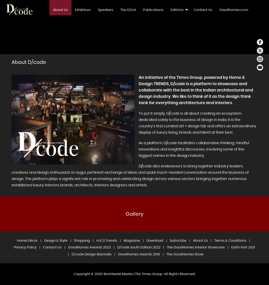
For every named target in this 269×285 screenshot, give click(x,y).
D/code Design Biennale (91, 258)
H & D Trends (106, 244)
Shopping (82, 244)
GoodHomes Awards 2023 (89, 251)
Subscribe (178, 244)
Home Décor (27, 244)
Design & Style (55, 244)
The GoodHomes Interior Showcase (196, 251)
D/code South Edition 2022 (138, 251)
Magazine (132, 244)
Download (154, 244)
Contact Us (52, 251)
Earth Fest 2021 (243, 251)
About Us (200, 244)
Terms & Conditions (230, 244)
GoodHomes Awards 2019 (139, 258)
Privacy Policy (25, 251)
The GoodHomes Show (184, 258)
